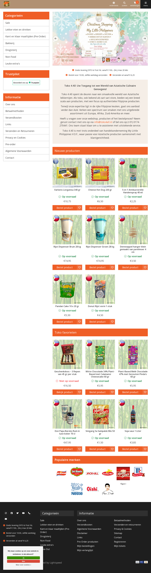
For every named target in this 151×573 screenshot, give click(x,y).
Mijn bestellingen (85, 545)
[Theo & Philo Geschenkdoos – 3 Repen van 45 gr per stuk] (67, 354)
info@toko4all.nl (103, 122)
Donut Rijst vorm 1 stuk (100, 306)
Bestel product (65, 207)
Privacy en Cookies (15, 137)
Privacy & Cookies (123, 528)
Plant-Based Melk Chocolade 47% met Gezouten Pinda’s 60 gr (133, 374)
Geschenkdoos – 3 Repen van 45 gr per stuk (67, 373)
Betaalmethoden (14, 111)
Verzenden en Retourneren (19, 131)
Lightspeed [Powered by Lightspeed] (56, 562)
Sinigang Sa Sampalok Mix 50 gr (100, 432)
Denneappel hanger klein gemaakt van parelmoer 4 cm (133, 249)
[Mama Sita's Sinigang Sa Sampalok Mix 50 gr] (100, 414)
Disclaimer (82, 533)
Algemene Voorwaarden (18, 151)
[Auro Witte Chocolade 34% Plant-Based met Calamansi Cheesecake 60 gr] (100, 354)
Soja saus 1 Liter (133, 431)
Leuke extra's (12, 63)
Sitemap (118, 533)
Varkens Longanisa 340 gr (67, 189)
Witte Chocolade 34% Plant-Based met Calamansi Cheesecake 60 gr (100, 374)
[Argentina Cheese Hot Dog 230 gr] (100, 173)
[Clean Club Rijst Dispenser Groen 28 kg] (100, 229)
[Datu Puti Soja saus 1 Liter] (133, 414)
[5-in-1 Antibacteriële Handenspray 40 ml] (133, 173)
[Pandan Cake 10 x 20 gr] (67, 289)
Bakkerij (9, 43)
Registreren (120, 541)
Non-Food (10, 56)
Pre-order (10, 144)
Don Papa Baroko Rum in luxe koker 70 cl (67, 432)
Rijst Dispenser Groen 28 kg (100, 246)
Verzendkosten (13, 117)
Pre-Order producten (87, 541)
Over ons (10, 104)
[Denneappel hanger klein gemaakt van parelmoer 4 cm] (133, 229)
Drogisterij (11, 50)
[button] (144, 38)
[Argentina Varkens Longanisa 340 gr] (67, 173)
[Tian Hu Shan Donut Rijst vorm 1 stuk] (100, 289)
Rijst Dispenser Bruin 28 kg (67, 246)
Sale (7, 22)
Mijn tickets (119, 545)
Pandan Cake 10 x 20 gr (67, 306)
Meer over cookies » (23, 565)
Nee (23, 561)
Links (8, 124)
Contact (9, 157)
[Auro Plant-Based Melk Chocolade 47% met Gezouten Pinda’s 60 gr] (133, 354)
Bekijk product (65, 392)
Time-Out (45, 549)
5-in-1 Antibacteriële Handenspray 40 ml (133, 191)
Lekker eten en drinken (18, 29)
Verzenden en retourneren (127, 524)
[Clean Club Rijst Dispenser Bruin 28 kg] (67, 229)
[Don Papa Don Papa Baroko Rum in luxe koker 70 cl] (67, 414)
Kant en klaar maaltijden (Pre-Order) (25, 36)
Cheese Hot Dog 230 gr (100, 189)
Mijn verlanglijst (85, 550)
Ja (23, 558)
